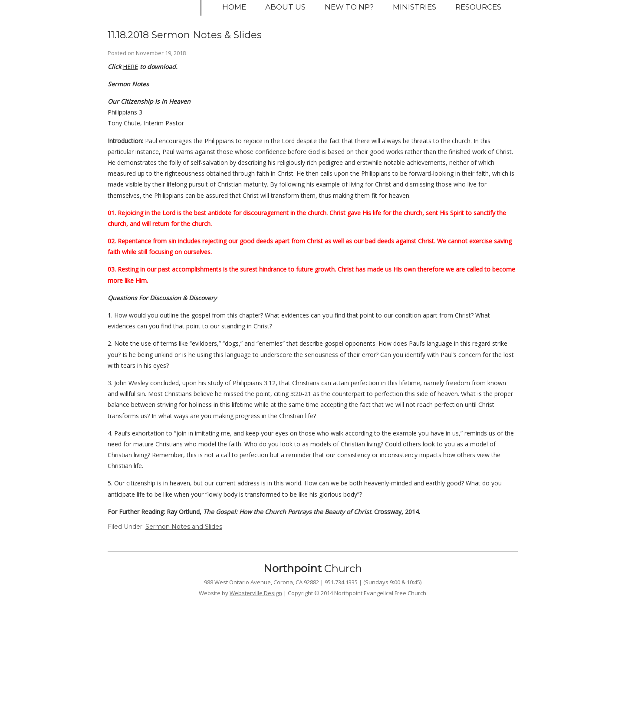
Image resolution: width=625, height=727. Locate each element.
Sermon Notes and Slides (183, 527)
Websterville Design (256, 593)
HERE (130, 66)
